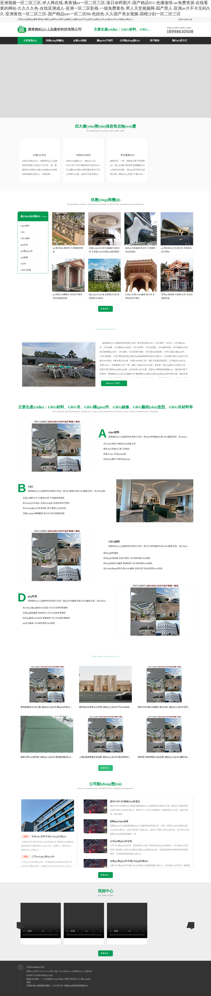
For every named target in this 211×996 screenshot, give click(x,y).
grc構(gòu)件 (27, 251)
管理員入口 (75, 979)
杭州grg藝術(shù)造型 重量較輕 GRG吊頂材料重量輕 (46, 618)
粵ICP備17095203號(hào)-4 (61, 971)
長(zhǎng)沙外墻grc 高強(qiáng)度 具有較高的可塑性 (46, 503)
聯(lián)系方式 (179, 40)
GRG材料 (25, 238)
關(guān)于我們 (105, 40)
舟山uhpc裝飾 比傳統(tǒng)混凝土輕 (119, 444)
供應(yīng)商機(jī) (55, 40)
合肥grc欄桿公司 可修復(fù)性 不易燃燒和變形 (43, 498)
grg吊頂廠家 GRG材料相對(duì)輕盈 (39, 623)
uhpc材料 (25, 226)
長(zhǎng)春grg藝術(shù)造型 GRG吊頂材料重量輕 (45, 608)
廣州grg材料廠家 (110, 553)
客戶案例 (154, 40)
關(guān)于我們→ (114, 383)
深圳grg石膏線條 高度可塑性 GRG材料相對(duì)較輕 (126, 558)
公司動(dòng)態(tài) (130, 40)
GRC (23, 232)
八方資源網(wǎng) (49, 979)
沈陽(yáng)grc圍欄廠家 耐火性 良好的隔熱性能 (43, 513)
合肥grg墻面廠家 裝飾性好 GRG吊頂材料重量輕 (44, 613)
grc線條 (24, 257)
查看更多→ (105, 309)
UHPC (24, 264)
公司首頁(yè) (30, 40)
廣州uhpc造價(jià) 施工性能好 (116, 449)
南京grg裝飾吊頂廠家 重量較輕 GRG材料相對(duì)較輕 (127, 563)
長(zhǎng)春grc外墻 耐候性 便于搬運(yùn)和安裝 (44, 508)
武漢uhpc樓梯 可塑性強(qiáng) (116, 459)
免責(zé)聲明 (64, 979)
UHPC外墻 (26, 270)
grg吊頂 (24, 245)
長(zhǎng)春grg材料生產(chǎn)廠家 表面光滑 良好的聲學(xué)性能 (132, 568)
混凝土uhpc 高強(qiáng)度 (114, 454)
